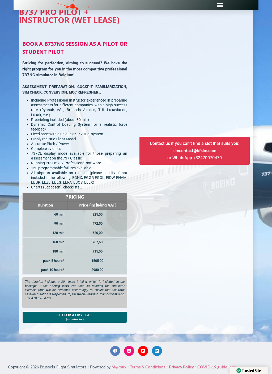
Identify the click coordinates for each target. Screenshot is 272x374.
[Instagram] (129, 351)
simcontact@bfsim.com (194, 150)
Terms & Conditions (147, 366)
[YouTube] (143, 351)
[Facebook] (115, 351)
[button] (220, 5)
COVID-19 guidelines (216, 366)
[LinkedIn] (157, 351)
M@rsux (119, 366)
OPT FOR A (75, 317)
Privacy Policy (181, 366)
